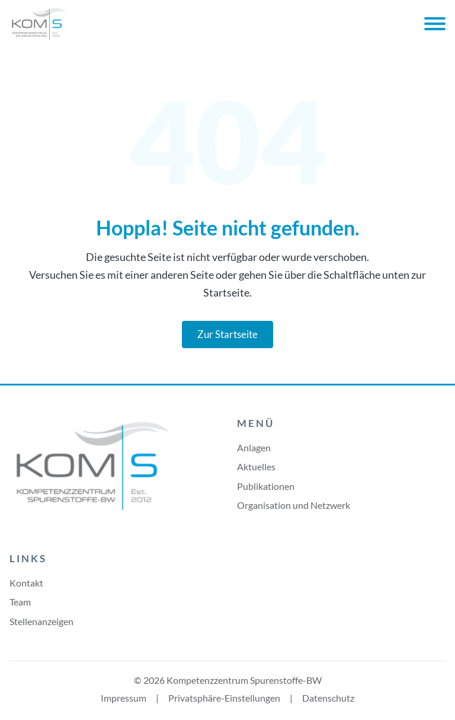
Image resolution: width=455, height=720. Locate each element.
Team (20, 601)
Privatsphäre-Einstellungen (224, 697)
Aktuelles (256, 466)
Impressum (123, 697)
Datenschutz (328, 697)
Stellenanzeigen (41, 621)
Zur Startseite (227, 334)
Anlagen (254, 447)
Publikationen (265, 486)
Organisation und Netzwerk (293, 505)
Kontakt (26, 582)
